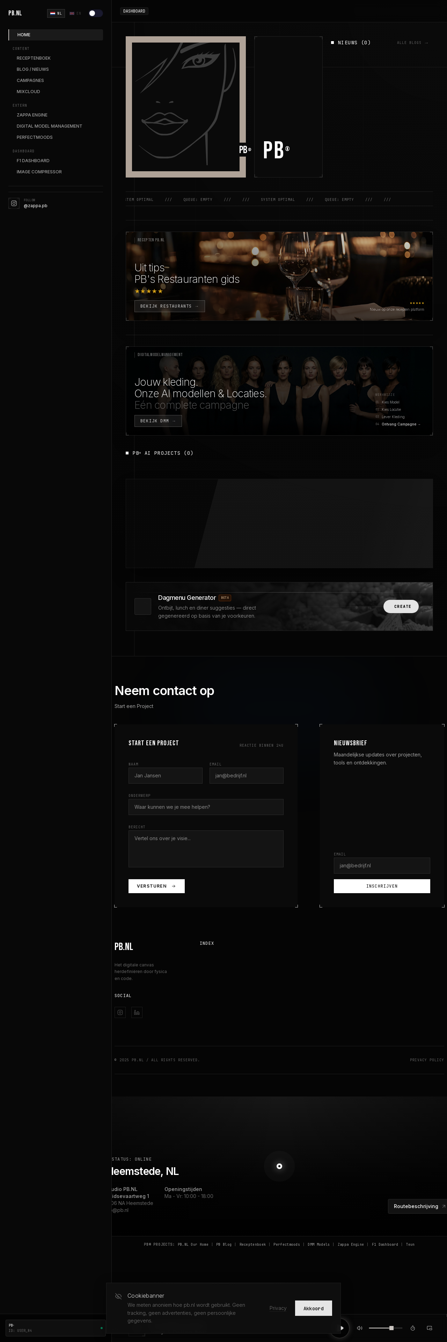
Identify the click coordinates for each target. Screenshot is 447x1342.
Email (216, 764)
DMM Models (319, 1244)
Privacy (278, 1308)
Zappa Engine (351, 1244)
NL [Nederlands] (56, 13)
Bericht (137, 827)
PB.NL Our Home (193, 1244)
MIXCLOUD (28, 91)
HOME (23, 34)
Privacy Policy (427, 1060)
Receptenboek (253, 1244)
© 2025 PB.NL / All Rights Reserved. (157, 1060)
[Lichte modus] (95, 13)
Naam (133, 764)
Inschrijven (382, 886)
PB (277, 151)
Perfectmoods (286, 1244)
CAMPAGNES (30, 80)
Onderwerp (140, 795)
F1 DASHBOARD (33, 160)
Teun (410, 1244)
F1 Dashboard (385, 1244)
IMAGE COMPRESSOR (39, 171)
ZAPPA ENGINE (32, 115)
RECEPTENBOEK (34, 58)
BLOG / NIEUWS (33, 69)
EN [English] (75, 13)
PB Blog (224, 1244)
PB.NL (15, 13)
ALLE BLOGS (413, 42)
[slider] (391, 1328)
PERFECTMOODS (35, 137)
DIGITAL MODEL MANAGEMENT (49, 126)
